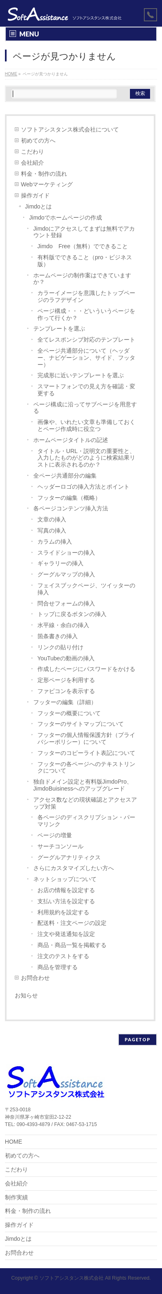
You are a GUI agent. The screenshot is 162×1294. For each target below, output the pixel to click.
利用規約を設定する (63, 912)
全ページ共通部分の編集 (65, 475)
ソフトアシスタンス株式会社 (71, 1278)
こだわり (32, 151)
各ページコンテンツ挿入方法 (70, 508)
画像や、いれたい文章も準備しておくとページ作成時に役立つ (86, 425)
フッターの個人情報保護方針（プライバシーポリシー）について (86, 738)
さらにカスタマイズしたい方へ (73, 868)
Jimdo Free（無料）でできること (82, 246)
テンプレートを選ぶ (59, 328)
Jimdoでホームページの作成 (65, 217)
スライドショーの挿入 (66, 552)
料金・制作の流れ (44, 173)
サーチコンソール (60, 846)
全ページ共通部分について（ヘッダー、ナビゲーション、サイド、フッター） (86, 357)
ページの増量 (54, 835)
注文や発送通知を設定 (66, 934)
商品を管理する (57, 967)
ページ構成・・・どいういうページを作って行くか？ (86, 314)
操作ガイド (35, 195)
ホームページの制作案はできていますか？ (82, 279)
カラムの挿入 (54, 541)
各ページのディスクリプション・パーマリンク (86, 820)
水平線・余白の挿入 (63, 625)
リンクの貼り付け (60, 647)
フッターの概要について (69, 713)
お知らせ (26, 995)
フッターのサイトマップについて (80, 724)
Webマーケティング (47, 184)
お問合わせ (35, 977)
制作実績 (16, 1197)
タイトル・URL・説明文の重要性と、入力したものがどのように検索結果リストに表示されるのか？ (86, 458)
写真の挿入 (51, 530)
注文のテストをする (63, 956)
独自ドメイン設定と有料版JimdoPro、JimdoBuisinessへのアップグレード (82, 785)
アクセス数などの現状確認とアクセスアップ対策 (85, 803)
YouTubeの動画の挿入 (66, 658)
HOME (13, 1141)
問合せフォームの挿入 (66, 603)
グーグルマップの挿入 (66, 574)
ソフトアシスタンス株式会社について (70, 129)
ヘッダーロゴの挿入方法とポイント (83, 486)
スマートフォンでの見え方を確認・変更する (86, 390)
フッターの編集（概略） (69, 497)
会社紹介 (32, 162)
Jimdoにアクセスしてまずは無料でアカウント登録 (84, 232)
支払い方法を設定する (66, 901)
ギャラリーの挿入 (60, 563)
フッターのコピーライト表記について (86, 753)
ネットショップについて (65, 879)
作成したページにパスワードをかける (86, 669)
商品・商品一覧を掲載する (71, 945)
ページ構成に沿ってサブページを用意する (85, 408)
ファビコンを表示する (66, 691)
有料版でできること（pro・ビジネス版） (84, 260)
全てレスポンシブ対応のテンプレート (86, 339)
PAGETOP (137, 1039)
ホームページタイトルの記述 (70, 440)
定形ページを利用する (66, 680)
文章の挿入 (51, 519)
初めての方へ (38, 140)
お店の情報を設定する (66, 890)
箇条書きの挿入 (57, 636)
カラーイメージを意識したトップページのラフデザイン (86, 296)
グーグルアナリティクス (69, 857)
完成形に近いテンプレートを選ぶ (80, 375)
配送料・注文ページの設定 (71, 923)
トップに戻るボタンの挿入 (71, 614)
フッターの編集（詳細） (65, 702)
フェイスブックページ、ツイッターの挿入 (86, 589)
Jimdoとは (38, 206)
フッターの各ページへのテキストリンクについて (86, 767)
